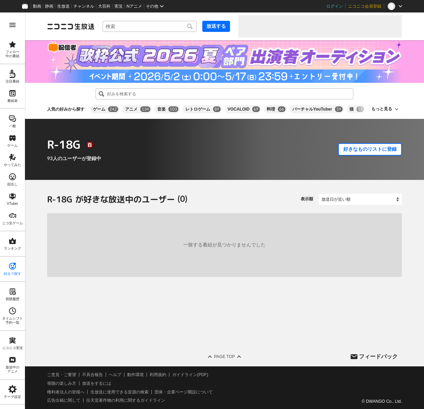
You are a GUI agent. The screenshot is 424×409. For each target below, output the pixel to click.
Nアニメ (134, 6)
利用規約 (158, 375)
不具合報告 (92, 375)
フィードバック (378, 356)
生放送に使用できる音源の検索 (119, 392)
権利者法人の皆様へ (66, 391)
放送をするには (96, 383)
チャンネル (83, 6)
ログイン (334, 6)
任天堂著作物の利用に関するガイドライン (125, 400)
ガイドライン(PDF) (190, 375)
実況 (118, 6)
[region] (12, 210)
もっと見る (381, 108)
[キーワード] (150, 26)
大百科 (104, 6)
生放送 (63, 6)
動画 (37, 6)
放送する (216, 26)
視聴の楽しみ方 (61, 383)
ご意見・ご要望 (61, 374)
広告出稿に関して (63, 400)
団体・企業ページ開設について (183, 392)
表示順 (307, 199)
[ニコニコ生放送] (70, 26)
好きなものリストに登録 (370, 149)
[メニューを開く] (12, 25)
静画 (49, 6)
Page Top (224, 356)
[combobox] (150, 26)
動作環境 (135, 375)
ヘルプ (115, 375)
